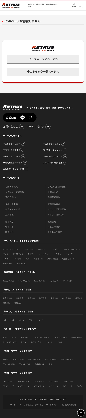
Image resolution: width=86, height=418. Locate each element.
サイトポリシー (52, 405)
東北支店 (19, 298)
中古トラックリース (11, 156)
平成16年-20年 (67, 359)
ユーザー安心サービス (52, 156)
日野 (4, 337)
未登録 (5, 359)
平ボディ (31, 254)
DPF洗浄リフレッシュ (52, 150)
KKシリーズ (67, 386)
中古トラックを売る (51, 144)
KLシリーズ (53, 386)
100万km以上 (8, 281)
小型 (4, 320)
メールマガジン (35, 126)
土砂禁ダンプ (18, 254)
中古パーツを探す (10, 150)
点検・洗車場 (11, 204)
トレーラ (69, 254)
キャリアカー (44, 254)
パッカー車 (38, 259)
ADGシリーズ (23, 386)
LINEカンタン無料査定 (52, 162)
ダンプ (5, 254)
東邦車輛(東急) (77, 337)
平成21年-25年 (51, 359)
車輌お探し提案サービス (13, 169)
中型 (12, 320)
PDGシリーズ (8, 386)
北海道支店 (7, 298)
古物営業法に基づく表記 (33, 405)
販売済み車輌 (54, 204)
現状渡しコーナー (69, 259)
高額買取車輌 (54, 197)
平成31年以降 (18, 359)
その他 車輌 (7, 263)
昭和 (50, 364)
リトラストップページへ (43, 59)
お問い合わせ (10, 126)
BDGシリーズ (39, 386)
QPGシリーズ (23, 382)
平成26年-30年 (34, 359)
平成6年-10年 (24, 364)
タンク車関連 (52, 259)
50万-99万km (24, 281)
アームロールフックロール (33, 249)
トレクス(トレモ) (9, 342)
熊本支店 (6, 303)
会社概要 (9, 222)
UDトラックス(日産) (42, 337)
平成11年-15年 (9, 364)
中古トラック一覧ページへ (43, 71)
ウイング (18, 259)
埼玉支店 (42, 298)
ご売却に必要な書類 (57, 187)
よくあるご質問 (55, 232)
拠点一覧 (9, 227)
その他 (59, 342)
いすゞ (13, 337)
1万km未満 (67, 281)
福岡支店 (78, 298)
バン (27, 259)
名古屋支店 (66, 298)
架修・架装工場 (12, 209)
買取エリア (53, 192)
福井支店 (54, 298)
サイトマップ (15, 405)
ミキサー (6, 259)
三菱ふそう (25, 337)
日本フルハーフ (60, 337)
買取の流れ (10, 197)
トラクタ (57, 254)
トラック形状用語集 (57, 209)
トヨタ (23, 342)
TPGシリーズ (54, 382)
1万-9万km (54, 281)
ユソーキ (49, 342)
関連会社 (9, 232)
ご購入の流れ (11, 187)
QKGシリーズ (8, 382)
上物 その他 (21, 263)
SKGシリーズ (69, 382)
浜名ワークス (36, 342)
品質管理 (9, 214)
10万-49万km (39, 281)
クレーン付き (54, 249)
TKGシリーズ (39, 382)
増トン (21, 320)
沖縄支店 (18, 303)
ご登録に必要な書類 (14, 192)
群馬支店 (31, 298)
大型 (30, 320)
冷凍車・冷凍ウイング (73, 249)
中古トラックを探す (11, 144)
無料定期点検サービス (12, 162)
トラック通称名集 (56, 214)
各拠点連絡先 (54, 227)
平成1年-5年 (39, 364)
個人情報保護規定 (69, 405)
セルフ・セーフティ (11, 249)
